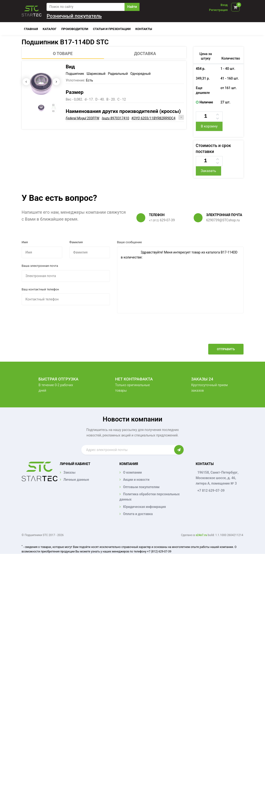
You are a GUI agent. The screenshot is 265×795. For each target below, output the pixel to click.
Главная (31, 29)
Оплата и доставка (138, 514)
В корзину (209, 126)
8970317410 (115, 118)
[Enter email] (127, 450)
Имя (25, 242)
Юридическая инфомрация (144, 507)
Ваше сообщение (129, 242)
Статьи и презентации (112, 29)
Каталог (50, 29)
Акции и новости (136, 479)
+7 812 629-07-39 (210, 490)
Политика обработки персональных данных (150, 496)
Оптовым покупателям (141, 487)
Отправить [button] (226, 349)
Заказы (69, 472)
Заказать (208, 171)
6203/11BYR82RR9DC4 (154, 118)
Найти (132, 7)
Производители (74, 29)
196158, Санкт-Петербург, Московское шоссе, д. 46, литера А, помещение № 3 (217, 478)
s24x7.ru (201, 535)
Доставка (145, 53)
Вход (224, 5)
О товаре (63, 53)
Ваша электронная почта (40, 266)
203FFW (82, 118)
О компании (132, 472)
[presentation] (207, 332)
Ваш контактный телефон (40, 289)
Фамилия (76, 242)
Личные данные (76, 479)
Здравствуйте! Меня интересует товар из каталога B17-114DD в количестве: (180, 280)
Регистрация (218, 10)
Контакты (143, 29)
